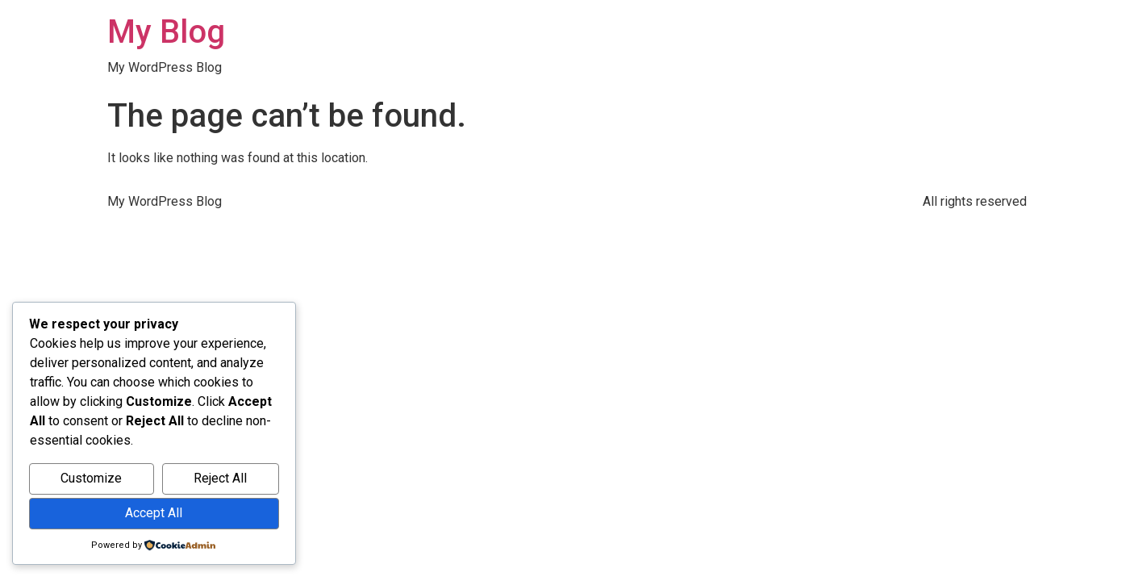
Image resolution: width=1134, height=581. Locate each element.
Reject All (220, 478)
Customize (91, 478)
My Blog (166, 32)
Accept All (153, 512)
